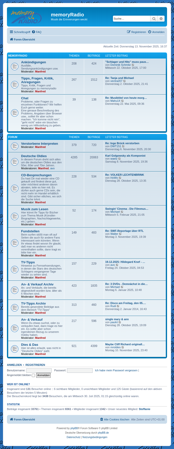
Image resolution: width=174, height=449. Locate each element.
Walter (114, 233)
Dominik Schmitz (120, 64)
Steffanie (144, 409)
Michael (115, 211)
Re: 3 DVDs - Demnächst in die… (126, 283)
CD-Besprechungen (36, 175)
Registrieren (35, 364)
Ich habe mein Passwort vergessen (116, 370)
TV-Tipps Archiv (33, 303)
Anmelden (14, 364)
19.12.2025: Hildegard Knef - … (125, 261)
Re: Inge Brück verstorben (122, 143)
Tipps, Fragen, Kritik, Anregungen (37, 80)
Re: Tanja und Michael (119, 77)
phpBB (74, 428)
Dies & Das (29, 344)
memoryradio (17, 55)
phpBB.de (103, 432)
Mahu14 (115, 100)
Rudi (113, 306)
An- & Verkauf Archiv (37, 284)
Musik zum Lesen (34, 209)
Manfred (40, 71)
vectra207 (116, 80)
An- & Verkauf (31, 319)
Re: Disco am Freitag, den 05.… (125, 303)
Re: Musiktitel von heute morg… (126, 97)
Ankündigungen (33, 62)
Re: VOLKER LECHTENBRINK (124, 174)
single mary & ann (117, 319)
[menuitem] (36, 32)
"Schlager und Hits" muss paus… (127, 61)
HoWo (114, 177)
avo (52, 168)
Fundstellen (30, 231)
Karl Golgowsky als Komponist (125, 155)
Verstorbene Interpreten (39, 143)
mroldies (115, 347)
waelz (113, 158)
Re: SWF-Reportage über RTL (124, 230)
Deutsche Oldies (34, 156)
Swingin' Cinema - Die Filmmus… (126, 208)
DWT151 (115, 146)
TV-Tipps (28, 262)
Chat (24, 98)
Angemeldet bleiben (21, 375)
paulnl (114, 322)
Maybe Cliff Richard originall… (125, 344)
